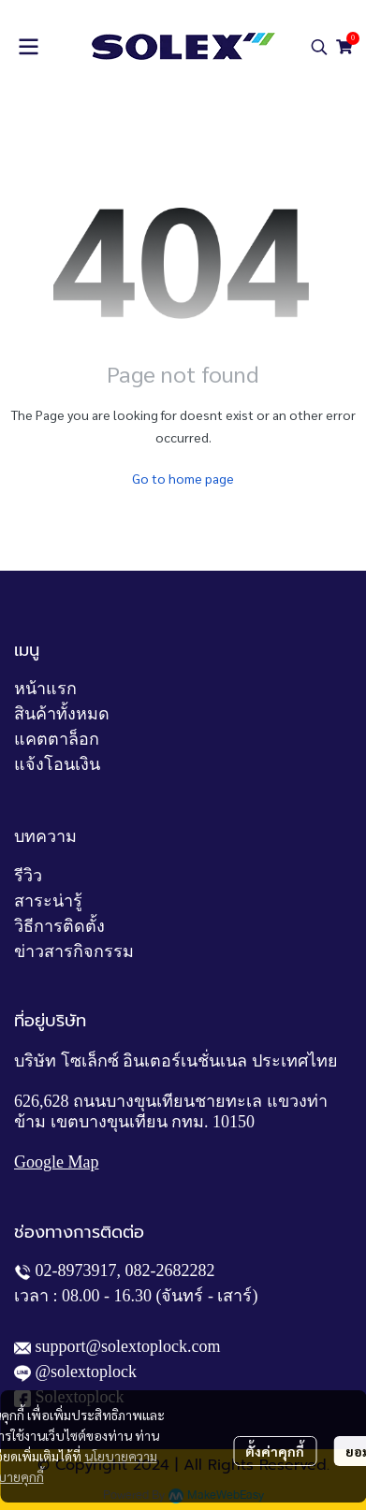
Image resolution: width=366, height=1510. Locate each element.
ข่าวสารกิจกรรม (74, 951)
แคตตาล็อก (56, 739)
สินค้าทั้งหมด (62, 713)
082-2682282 (170, 1270)
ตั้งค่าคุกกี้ (274, 1451)
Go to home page (183, 478)
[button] (319, 47)
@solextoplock (87, 1371)
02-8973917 (76, 1270)
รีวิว (28, 875)
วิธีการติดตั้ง (59, 926)
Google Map (56, 1162)
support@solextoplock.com (128, 1346)
